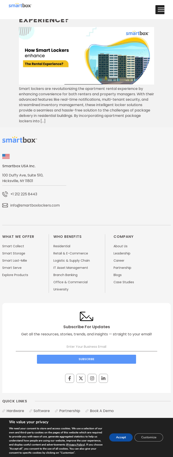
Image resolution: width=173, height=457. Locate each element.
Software (42, 410)
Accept (121, 437)
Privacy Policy (75, 444)
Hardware (15, 410)
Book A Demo (102, 410)
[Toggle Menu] (161, 9)
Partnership (69, 410)
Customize (148, 437)
